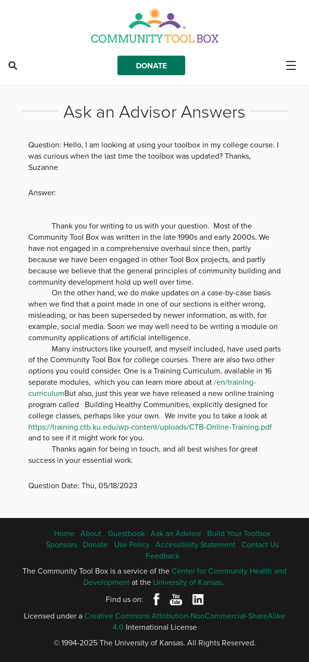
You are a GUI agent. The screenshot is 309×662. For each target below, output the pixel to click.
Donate (151, 65)
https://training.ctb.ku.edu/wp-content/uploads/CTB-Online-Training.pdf (150, 426)
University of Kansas (187, 582)
